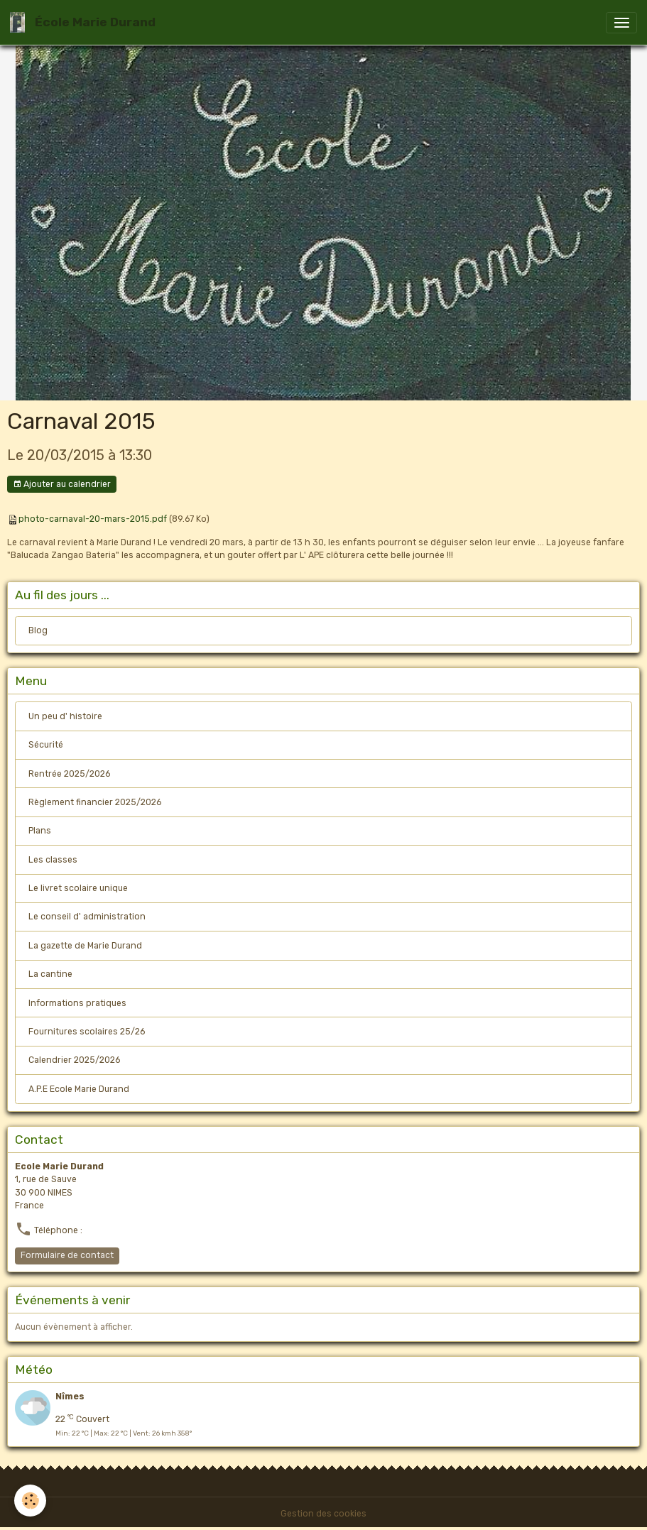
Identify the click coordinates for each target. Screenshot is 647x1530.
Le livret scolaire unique (78, 888)
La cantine (50, 974)
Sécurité (45, 745)
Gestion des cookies (323, 1514)
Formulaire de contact (67, 1255)
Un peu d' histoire (65, 716)
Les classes (52, 860)
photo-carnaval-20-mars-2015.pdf (92, 519)
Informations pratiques (77, 1003)
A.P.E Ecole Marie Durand (78, 1089)
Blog (38, 630)
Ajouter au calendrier (62, 484)
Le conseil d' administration (87, 917)
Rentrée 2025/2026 (69, 774)
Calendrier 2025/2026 (74, 1060)
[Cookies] (30, 1501)
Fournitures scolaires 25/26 (86, 1032)
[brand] (85, 22)
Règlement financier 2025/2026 (94, 802)
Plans (39, 831)
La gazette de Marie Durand (85, 946)
